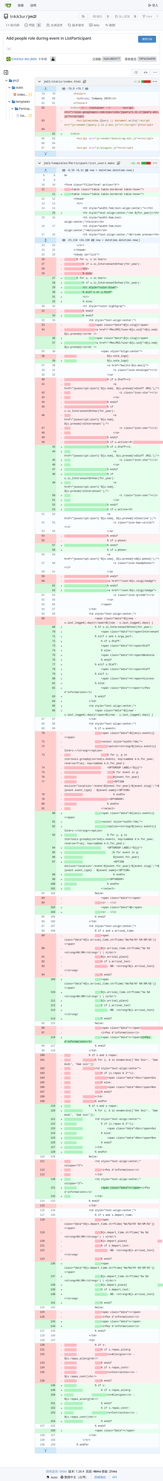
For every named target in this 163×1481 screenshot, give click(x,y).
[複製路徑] (84, 82)
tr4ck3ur (17, 16)
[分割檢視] (145, 72)
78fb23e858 (147, 59)
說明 (33, 5)
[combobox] (135, 72)
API (114, 1477)
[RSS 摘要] (83, 16)
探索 (21, 5)
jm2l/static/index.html (62, 81)
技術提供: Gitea (56, 1471)
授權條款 (100, 1477)
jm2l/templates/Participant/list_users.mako (79, 163)
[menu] (155, 72)
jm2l (32, 16)
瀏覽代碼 (147, 39)
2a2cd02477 (111, 59)
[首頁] (8, 5)
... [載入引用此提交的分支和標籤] (9, 48)
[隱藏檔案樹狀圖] (6, 72)
